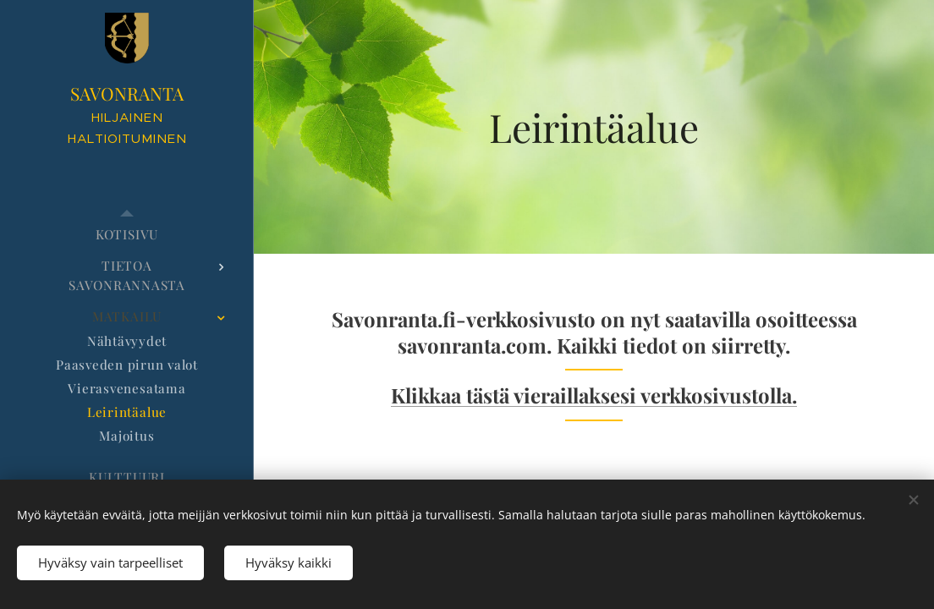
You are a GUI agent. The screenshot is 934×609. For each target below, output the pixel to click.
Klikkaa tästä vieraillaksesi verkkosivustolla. (594, 395)
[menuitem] (127, 234)
